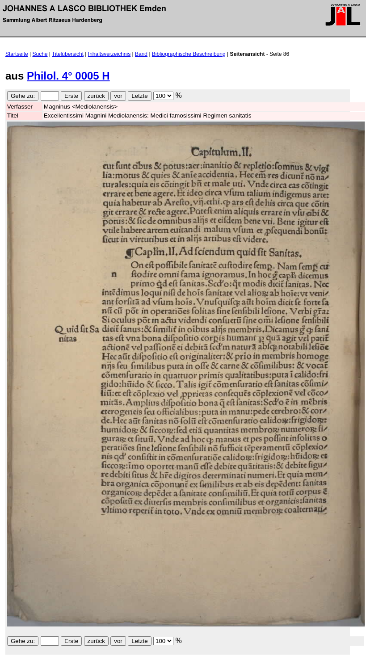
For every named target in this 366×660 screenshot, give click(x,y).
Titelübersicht (68, 54)
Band (141, 54)
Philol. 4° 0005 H (68, 76)
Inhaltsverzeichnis (109, 54)
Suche (40, 54)
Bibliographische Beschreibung (189, 54)
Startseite (16, 54)
